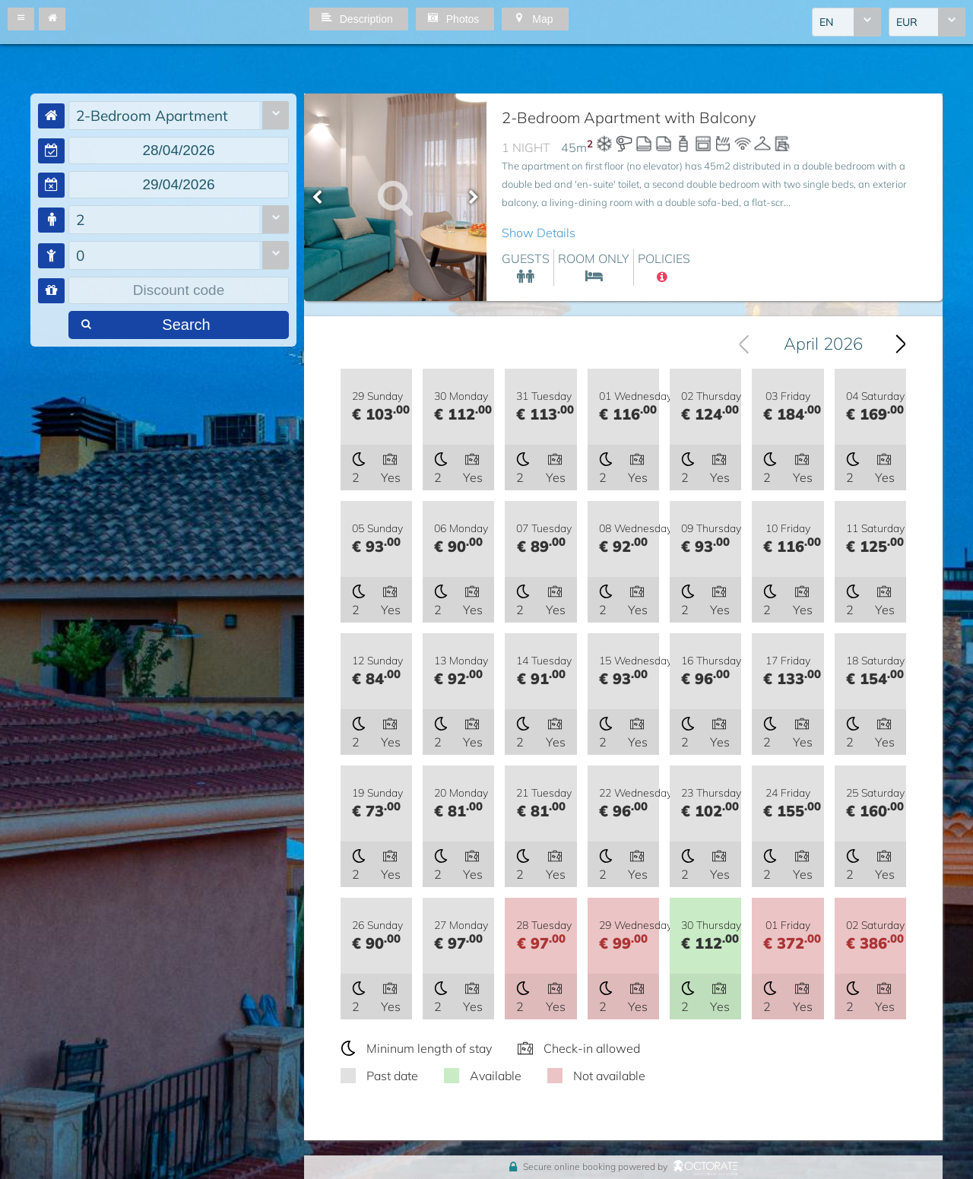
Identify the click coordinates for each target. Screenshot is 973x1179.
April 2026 (823, 343)
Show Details (538, 232)
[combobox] (846, 22)
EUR (907, 22)
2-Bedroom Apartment (152, 115)
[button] (21, 19)
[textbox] (178, 150)
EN (826, 22)
